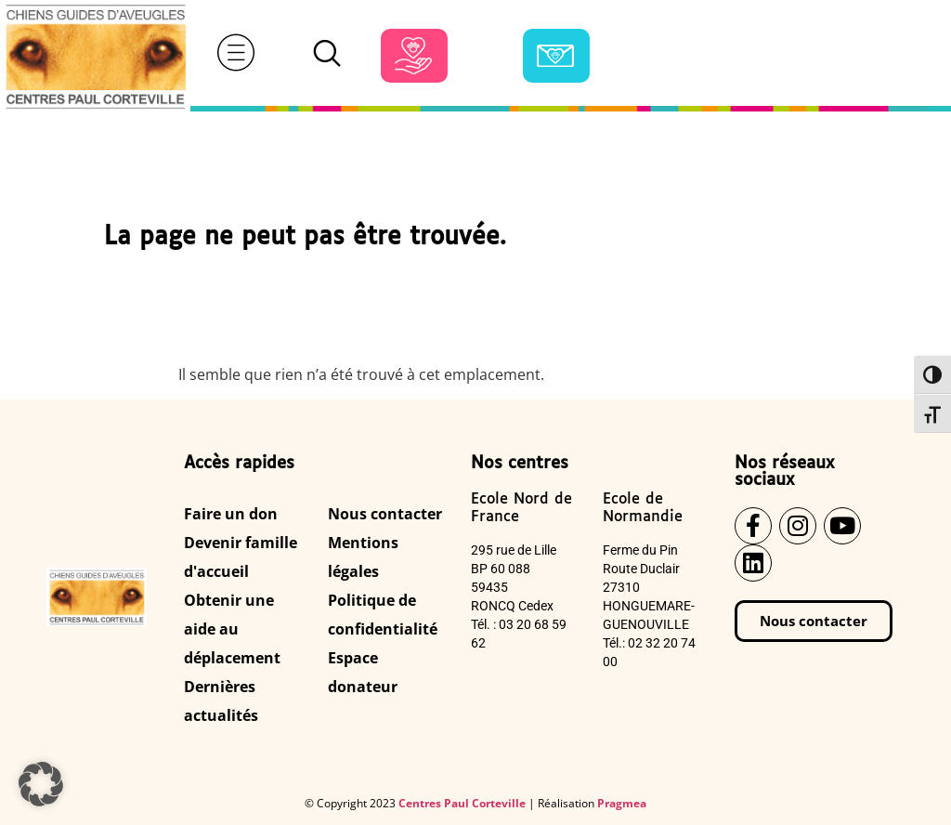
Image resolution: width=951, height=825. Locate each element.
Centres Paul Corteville (462, 803)
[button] (41, 784)
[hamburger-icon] (236, 55)
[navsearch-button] (326, 55)
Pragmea (621, 803)
